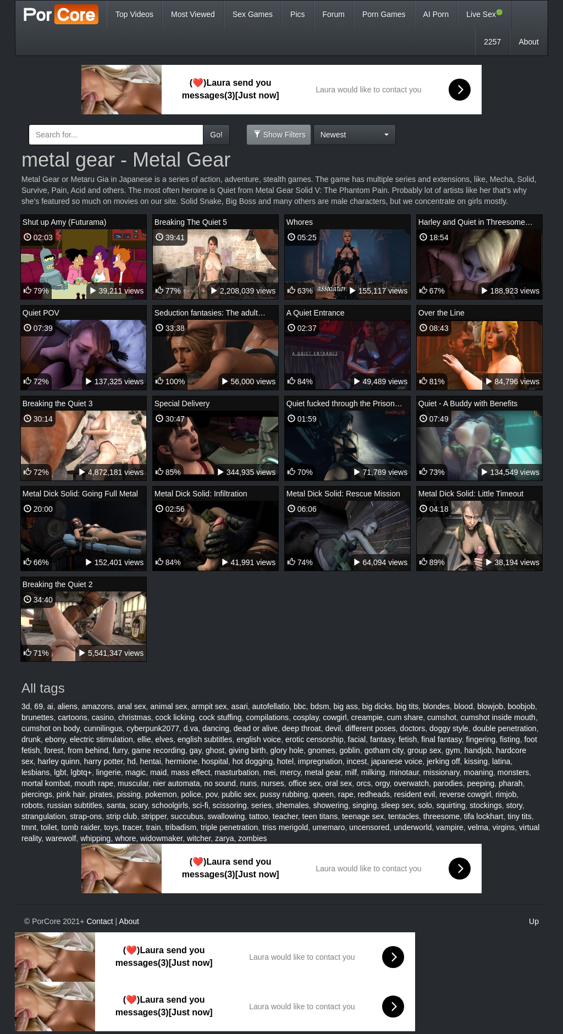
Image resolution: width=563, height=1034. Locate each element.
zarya (224, 838)
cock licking (175, 717)
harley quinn (59, 761)
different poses (370, 728)
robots (32, 805)
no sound (220, 783)
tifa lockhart (484, 816)
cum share (405, 717)
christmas (134, 717)
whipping (95, 838)
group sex (424, 750)
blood (463, 706)
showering (330, 805)
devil (333, 728)
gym (452, 750)
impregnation (320, 761)
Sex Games (253, 14)
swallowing (226, 816)
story (514, 805)
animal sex (168, 706)
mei (269, 772)
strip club (121, 816)
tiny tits (519, 816)
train (153, 827)
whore (125, 838)
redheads (374, 794)
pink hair (71, 794)
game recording (158, 750)
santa (116, 805)
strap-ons (86, 816)
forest (53, 750)
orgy (382, 783)
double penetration (505, 728)
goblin (350, 750)
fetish (408, 739)
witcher (199, 838)
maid (158, 772)
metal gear (322, 772)
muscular (133, 783)
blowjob (490, 706)
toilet (49, 827)
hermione (181, 761)
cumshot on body (50, 728)
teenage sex (363, 816)
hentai (150, 761)
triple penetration (229, 827)
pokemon (161, 794)
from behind (88, 750)
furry (120, 750)
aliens (67, 706)
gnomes (321, 750)
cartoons (72, 717)
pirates (101, 794)
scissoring (230, 805)
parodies (448, 783)
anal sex (131, 706)
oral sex (338, 783)
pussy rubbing (284, 794)
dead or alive (256, 728)
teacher (285, 816)
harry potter (103, 761)
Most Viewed (193, 14)
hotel (285, 761)
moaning (478, 772)
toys (111, 827)
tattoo (258, 816)
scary (138, 805)
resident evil (414, 794)
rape (346, 794)
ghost (215, 750)
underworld (413, 827)
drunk (31, 739)
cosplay (305, 717)
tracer (132, 827)
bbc (300, 706)
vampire (449, 827)
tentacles (403, 816)
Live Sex (484, 14)
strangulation (43, 816)
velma (478, 827)
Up (534, 921)
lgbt (60, 772)
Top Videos (134, 14)
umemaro (328, 827)
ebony (55, 739)
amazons (97, 706)
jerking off (443, 761)
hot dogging (253, 761)
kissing (476, 761)
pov (212, 794)
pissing (129, 794)
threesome (441, 816)
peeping (480, 783)
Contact (99, 921)
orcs (363, 783)
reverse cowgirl (465, 794)
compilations (267, 717)
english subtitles (205, 739)
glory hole (286, 750)
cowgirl (335, 717)
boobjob (521, 706)
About (528, 41)
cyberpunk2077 (152, 728)
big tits (407, 706)
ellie (144, 739)
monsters (513, 772)
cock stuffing (220, 717)
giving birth (247, 750)
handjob (478, 750)
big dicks (377, 706)
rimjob (505, 794)
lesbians (35, 772)
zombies (252, 838)
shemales (292, 805)
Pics (297, 14)
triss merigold (285, 827)
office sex (305, 783)
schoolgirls (170, 805)
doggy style (448, 728)
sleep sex (397, 805)
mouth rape (93, 783)
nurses (272, 783)
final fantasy (441, 739)
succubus (187, 816)
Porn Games (384, 14)
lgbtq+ (81, 772)
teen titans (320, 816)
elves (164, 739)
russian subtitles (74, 805)
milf (351, 772)
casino (103, 717)
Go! (216, 134)
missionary (441, 772)
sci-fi (200, 805)
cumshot (441, 717)
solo (425, 805)
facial (357, 739)
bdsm (319, 706)
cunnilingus (103, 728)
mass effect (190, 772)
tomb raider (80, 827)
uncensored (369, 827)
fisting (510, 739)
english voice (258, 739)
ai (50, 706)
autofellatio (271, 706)
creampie (367, 717)
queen (323, 794)
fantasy (382, 739)
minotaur (404, 772)
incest (357, 761)
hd (131, 761)
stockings (485, 805)
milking (373, 772)
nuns (248, 783)
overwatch (411, 783)
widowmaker (161, 838)
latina (501, 761)
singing (364, 805)
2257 (492, 41)
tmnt (28, 827)
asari (239, 706)
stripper (154, 816)
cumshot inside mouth (498, 717)
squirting (451, 805)
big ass (345, 706)
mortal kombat (45, 783)
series (261, 805)
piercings (36, 794)
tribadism (180, 827)
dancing (215, 728)
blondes (436, 706)
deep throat (301, 728)
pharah (511, 783)
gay (196, 750)
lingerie (108, 772)
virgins (504, 827)
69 (38, 706)
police (191, 794)
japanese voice (396, 761)
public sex (239, 794)
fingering (481, 739)
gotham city (384, 750)
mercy (290, 772)
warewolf (61, 838)
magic (135, 772)
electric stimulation (101, 739)
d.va (191, 728)
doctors (412, 728)
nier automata (176, 783)
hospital (215, 761)
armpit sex (209, 706)
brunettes (37, 717)
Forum (334, 14)
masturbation (236, 772)
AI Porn (436, 14)
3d (25, 706)
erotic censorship (314, 739)
